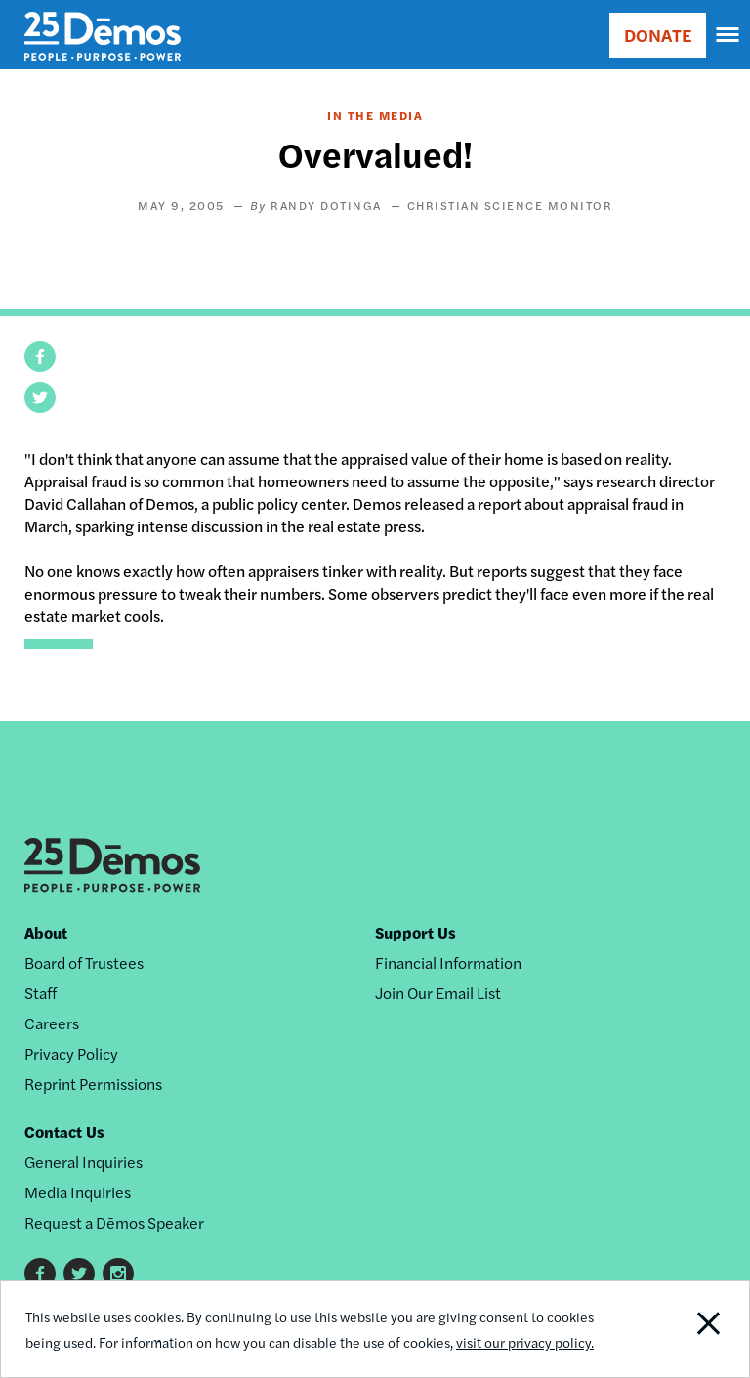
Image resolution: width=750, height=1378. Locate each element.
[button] (40, 356)
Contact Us (64, 1131)
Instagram (118, 1273)
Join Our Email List (438, 992)
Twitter (79, 1273)
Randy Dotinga (326, 205)
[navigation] (728, 35)
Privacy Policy (71, 1053)
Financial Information (448, 962)
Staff (40, 992)
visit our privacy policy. (525, 1342)
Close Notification (677, 1329)
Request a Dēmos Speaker (114, 1222)
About (45, 932)
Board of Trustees (84, 962)
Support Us (415, 932)
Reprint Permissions (93, 1083)
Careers (51, 1023)
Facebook (40, 1273)
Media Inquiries (77, 1192)
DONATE (657, 34)
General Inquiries (83, 1161)
